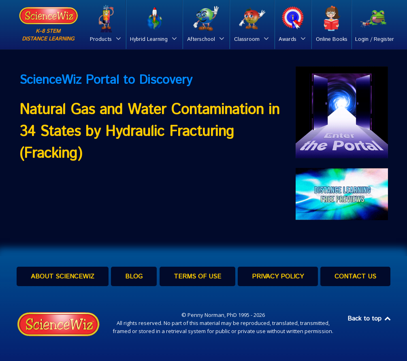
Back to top (369, 318)
